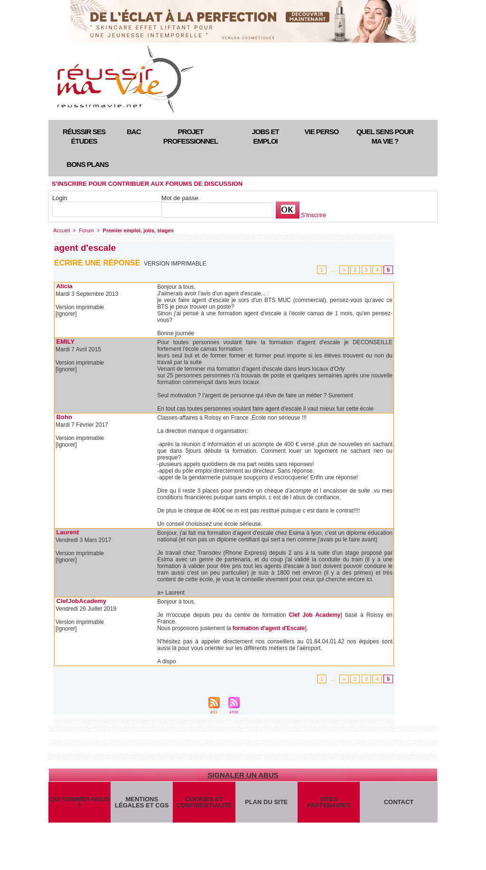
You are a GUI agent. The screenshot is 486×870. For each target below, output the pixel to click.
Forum (86, 230)
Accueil (61, 230)
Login (59, 197)
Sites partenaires (328, 802)
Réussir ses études (84, 136)
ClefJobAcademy (81, 600)
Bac (134, 132)
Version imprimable (175, 263)
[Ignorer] (66, 314)
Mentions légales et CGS (141, 802)
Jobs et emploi (265, 136)
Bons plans (87, 164)
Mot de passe (179, 197)
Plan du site (266, 802)
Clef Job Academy (315, 615)
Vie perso (322, 132)
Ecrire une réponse (97, 263)
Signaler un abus (242, 775)
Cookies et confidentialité (204, 802)
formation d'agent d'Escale (269, 628)
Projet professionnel (190, 136)
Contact (399, 802)
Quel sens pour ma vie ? (384, 136)
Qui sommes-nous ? (79, 802)
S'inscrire (313, 215)
